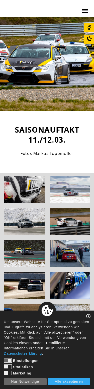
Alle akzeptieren (69, 381)
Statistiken (18, 366)
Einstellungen (21, 360)
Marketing (17, 373)
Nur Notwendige (25, 381)
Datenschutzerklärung (23, 353)
